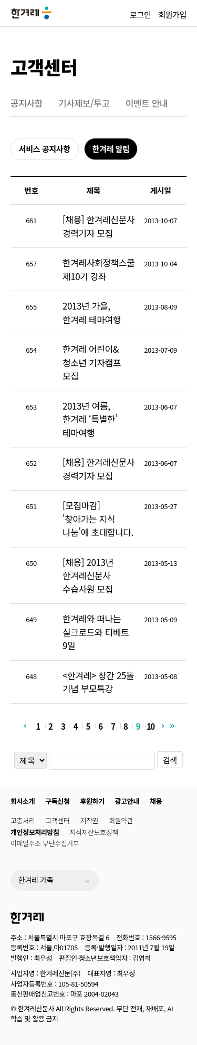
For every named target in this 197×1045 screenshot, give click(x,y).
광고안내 (127, 801)
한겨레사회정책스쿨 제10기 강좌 (98, 269)
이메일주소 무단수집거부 (45, 843)
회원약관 (121, 820)
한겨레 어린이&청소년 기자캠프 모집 (92, 362)
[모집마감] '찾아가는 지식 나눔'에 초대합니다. (98, 519)
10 (150, 726)
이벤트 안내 (147, 103)
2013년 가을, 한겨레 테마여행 (92, 312)
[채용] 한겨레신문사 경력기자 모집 (98, 226)
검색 (170, 759)
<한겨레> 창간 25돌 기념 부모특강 (98, 682)
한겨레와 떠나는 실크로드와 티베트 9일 (96, 632)
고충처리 (23, 820)
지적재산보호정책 (93, 832)
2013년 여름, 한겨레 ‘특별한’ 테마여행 (90, 419)
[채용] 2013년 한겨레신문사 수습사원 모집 (88, 575)
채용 (156, 801)
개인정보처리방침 (35, 832)
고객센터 (44, 66)
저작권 (89, 820)
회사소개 (23, 801)
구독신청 (57, 801)
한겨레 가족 (35, 879)
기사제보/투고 (84, 103)
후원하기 (92, 801)
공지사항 (27, 103)
